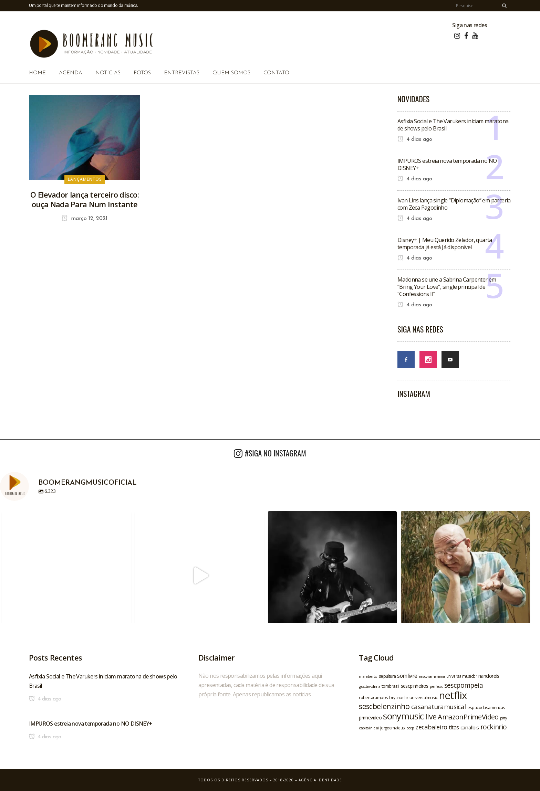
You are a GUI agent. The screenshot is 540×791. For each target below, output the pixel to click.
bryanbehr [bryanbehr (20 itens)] (398, 697)
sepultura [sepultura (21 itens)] (387, 676)
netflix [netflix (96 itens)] (453, 695)
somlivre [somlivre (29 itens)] (407, 675)
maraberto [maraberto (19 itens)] (368, 676)
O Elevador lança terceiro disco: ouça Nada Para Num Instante (84, 199)
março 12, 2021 (84, 218)
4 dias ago (414, 139)
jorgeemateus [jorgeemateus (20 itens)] (392, 727)
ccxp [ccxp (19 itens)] (410, 727)
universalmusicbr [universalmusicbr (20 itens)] (461, 676)
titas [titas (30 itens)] (454, 727)
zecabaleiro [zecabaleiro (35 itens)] (431, 727)
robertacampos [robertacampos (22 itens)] (373, 697)
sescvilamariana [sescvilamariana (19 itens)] (432, 676)
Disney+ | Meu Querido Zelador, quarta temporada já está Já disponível (444, 243)
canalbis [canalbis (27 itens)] (469, 727)
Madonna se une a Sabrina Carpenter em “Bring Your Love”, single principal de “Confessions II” (446, 287)
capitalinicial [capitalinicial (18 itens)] (369, 728)
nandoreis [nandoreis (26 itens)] (488, 675)
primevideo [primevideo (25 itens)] (370, 717)
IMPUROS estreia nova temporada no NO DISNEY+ (447, 164)
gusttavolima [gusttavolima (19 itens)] (369, 686)
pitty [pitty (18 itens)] (503, 718)
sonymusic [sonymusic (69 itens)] (403, 716)
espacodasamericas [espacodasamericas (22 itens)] (486, 707)
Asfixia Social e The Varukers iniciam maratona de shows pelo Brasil (452, 124)
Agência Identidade (320, 780)
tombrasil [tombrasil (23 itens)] (390, 686)
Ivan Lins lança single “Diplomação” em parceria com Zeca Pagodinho (454, 204)
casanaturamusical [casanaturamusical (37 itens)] (438, 706)
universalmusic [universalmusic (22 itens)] (423, 697)
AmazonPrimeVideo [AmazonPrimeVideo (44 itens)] (468, 716)
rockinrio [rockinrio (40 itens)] (493, 726)
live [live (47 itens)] (431, 716)
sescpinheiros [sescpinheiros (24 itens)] (414, 686)
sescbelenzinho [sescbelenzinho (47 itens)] (384, 706)
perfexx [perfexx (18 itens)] (436, 686)
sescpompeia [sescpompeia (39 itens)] (463, 685)
